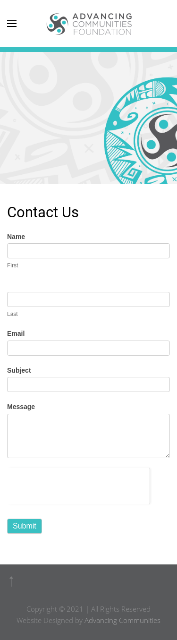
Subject (19, 370)
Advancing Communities (122, 620)
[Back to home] (89, 23)
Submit (24, 526)
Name (16, 236)
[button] (11, 581)
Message (21, 406)
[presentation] (78, 486)
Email (16, 333)
